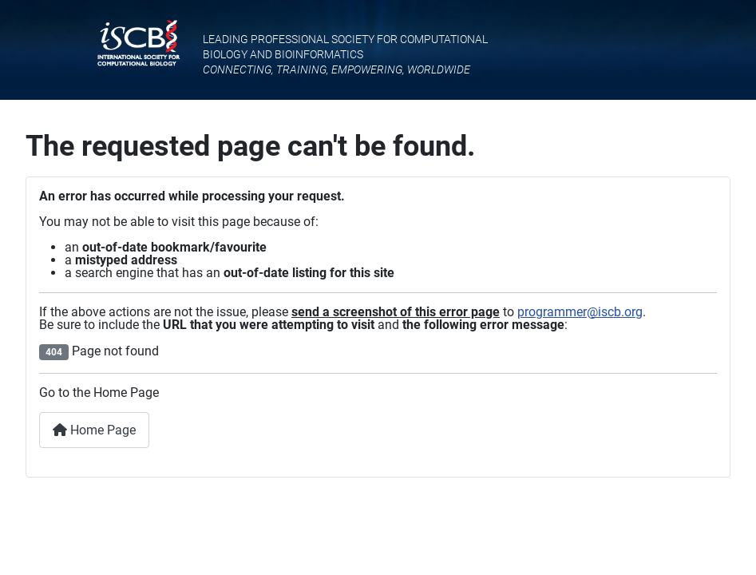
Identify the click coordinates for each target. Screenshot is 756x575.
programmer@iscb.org (580, 311)
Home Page (94, 430)
